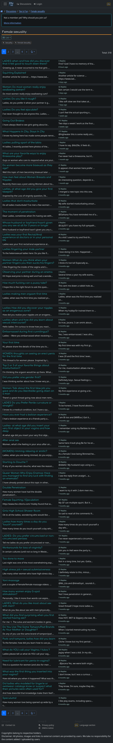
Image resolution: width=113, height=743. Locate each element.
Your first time (10, 342)
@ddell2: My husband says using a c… (76, 464)
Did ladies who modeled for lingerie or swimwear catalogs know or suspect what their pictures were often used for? (27, 686)
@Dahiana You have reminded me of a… (78, 214)
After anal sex (10, 440)
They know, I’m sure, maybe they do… (76, 686)
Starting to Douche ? (15, 462)
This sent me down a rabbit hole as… (76, 285)
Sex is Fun (23, 11)
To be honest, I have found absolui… (76, 405)
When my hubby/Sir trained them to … (77, 310)
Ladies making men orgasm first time (24, 294)
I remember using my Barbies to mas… (77, 428)
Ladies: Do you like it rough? (19, 98)
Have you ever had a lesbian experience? (27, 414)
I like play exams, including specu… (75, 700)
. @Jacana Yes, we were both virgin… (76, 663)
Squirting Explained (14, 72)
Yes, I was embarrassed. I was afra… (76, 334)
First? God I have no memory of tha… (76, 63)
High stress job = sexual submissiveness (26, 569)
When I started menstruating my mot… (77, 629)
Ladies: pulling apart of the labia (21, 142)
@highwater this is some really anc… (76, 134)
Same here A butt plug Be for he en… (76, 443)
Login (37, 3)
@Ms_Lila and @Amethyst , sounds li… (77, 583)
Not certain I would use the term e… (76, 89)
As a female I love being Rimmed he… (76, 453)
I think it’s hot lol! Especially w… (73, 262)
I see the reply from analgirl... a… (74, 475)
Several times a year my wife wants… (76, 274)
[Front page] (1, 11)
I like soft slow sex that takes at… (74, 101)
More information (12, 23)
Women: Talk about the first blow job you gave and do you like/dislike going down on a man (28, 391)
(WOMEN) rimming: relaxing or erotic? (24, 451)
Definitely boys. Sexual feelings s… (75, 380)
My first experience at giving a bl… (75, 390)
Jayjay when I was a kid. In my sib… (75, 652)
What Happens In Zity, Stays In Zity (23, 131)
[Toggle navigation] (5, 4)
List (5, 37)
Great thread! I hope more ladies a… (76, 606)
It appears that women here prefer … (76, 168)
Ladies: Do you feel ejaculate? (20, 109)
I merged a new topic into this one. (75, 191)
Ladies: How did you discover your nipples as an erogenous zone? (27, 309)
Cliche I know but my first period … (75, 641)
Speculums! (9, 698)
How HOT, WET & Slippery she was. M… (77, 617)
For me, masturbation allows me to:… (76, 368)
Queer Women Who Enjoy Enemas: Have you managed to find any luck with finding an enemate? (27, 476)
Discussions (24, 3)
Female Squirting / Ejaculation (20, 500)
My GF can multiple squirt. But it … (75, 502)
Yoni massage (10, 580)
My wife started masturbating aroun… (77, 203)
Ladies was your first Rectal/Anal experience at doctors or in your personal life (27, 237)
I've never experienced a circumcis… (76, 538)
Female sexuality (38, 11)
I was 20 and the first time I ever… (74, 356)
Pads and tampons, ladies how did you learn (28, 638)
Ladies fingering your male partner (23, 249)
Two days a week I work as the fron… (76, 123)
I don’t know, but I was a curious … (75, 674)
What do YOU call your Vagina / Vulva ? (26, 649)
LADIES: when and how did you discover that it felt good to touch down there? (26, 62)
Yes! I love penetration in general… (75, 594)
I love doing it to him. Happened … (75, 251)
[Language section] (108, 4)
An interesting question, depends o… (76, 179)
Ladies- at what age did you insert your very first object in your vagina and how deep (26, 428)
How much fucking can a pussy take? (24, 283)
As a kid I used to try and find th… (74, 237)
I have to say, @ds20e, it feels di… (74, 145)
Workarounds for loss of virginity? (22, 547)
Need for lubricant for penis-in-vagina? (26, 660)
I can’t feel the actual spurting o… (74, 112)
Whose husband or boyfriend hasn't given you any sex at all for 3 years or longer (27, 224)
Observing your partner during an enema (27, 272)
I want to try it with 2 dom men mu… (76, 490)
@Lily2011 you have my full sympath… (77, 225)
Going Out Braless (13, 120)
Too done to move (13, 558)
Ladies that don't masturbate (19, 201)
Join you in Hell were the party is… (75, 550)
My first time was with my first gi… (75, 345)
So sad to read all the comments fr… (75, 513)
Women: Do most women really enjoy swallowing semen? (24, 88)
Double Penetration (14, 487)
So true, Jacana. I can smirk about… (75, 322)
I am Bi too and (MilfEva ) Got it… (74, 417)
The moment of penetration (19, 211)
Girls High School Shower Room (21, 510)
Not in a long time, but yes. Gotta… (75, 561)
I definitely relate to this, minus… (74, 572)
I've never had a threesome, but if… (75, 156)
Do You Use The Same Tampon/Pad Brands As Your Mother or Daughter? (28, 628)
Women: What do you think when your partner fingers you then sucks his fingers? (28, 261)
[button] (32, 51)
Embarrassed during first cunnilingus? (25, 331)
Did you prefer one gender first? (21, 377)
